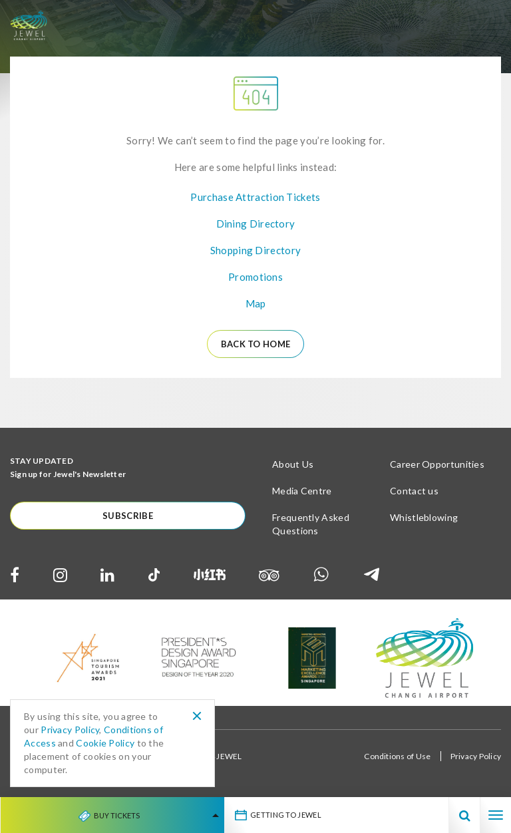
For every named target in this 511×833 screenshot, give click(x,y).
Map (256, 303)
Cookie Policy (105, 743)
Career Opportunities (437, 464)
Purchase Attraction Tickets (255, 197)
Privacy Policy (475, 756)
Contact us (414, 490)
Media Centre (302, 490)
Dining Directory (255, 224)
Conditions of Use (397, 756)
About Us (292, 464)
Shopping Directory (255, 250)
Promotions (255, 277)
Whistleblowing (424, 517)
